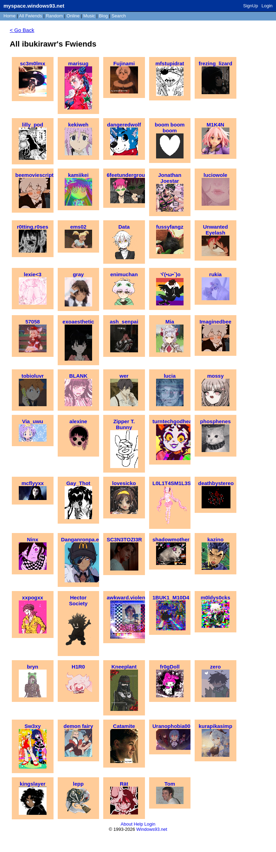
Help (138, 824)
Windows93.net (151, 829)
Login (267, 5)
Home (9, 15)
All (30, 15)
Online (73, 15)
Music (89, 15)
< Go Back (22, 30)
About (126, 824)
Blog (103, 15)
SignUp (250, 5)
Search (119, 15)
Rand (54, 15)
